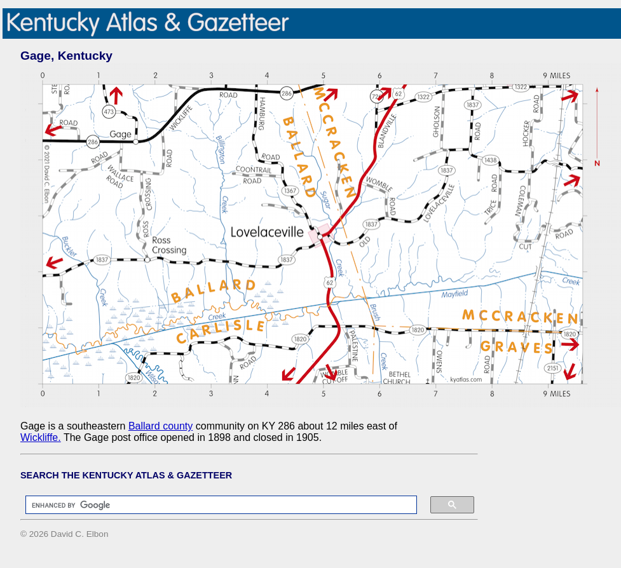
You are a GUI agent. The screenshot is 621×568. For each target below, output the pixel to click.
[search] (215, 505)
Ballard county (160, 426)
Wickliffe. (40, 437)
